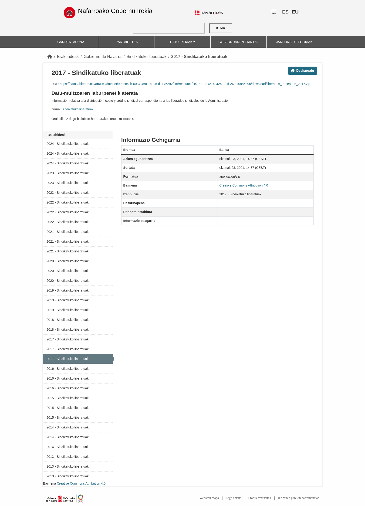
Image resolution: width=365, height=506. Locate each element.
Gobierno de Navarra (103, 56)
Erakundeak (68, 56)
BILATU (220, 28)
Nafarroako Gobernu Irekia (115, 10)
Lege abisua (233, 498)
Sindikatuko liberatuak (146, 56)
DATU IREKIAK (181, 42)
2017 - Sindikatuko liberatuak (199, 56)
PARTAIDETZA (127, 42)
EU (295, 11)
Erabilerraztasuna (259, 498)
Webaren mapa (209, 498)
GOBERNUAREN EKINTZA (238, 42)
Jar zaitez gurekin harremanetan (298, 498)
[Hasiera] (49, 56)
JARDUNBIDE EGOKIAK (294, 42)
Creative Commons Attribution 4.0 (81, 483)
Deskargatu (302, 70)
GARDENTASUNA (70, 42)
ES (285, 11)
